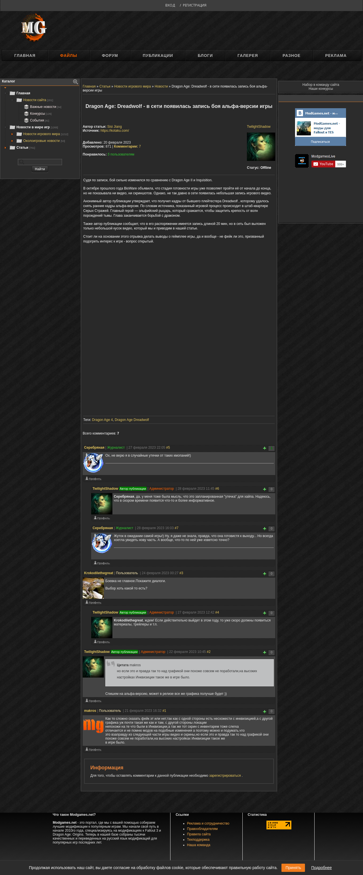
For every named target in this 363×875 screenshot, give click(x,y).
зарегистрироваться (225, 776)
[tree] (40, 120)
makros (90, 711)
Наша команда (198, 845)
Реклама (336, 55)
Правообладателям (202, 829)
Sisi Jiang (114, 127)
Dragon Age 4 (102, 420)
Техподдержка (198, 840)
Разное (291, 55)
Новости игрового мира (42, 134)
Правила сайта (199, 834)
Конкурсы (37, 113)
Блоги (205, 55)
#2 (208, 652)
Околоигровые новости (40, 140)
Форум (110, 55)
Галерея (248, 55)
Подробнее (321, 867)
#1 (164, 711)
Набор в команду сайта (320, 85)
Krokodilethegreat (98, 573)
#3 (181, 573)
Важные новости (42, 106)
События (36, 120)
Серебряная (94, 448)
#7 (176, 528)
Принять (293, 867)
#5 (168, 448)
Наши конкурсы (321, 89)
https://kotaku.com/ (115, 131)
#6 (217, 489)
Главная (24, 55)
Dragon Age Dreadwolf (132, 420)
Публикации (158, 55)
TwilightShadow (258, 127)
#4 (217, 612)
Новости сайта (34, 100)
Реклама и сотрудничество (208, 823)
